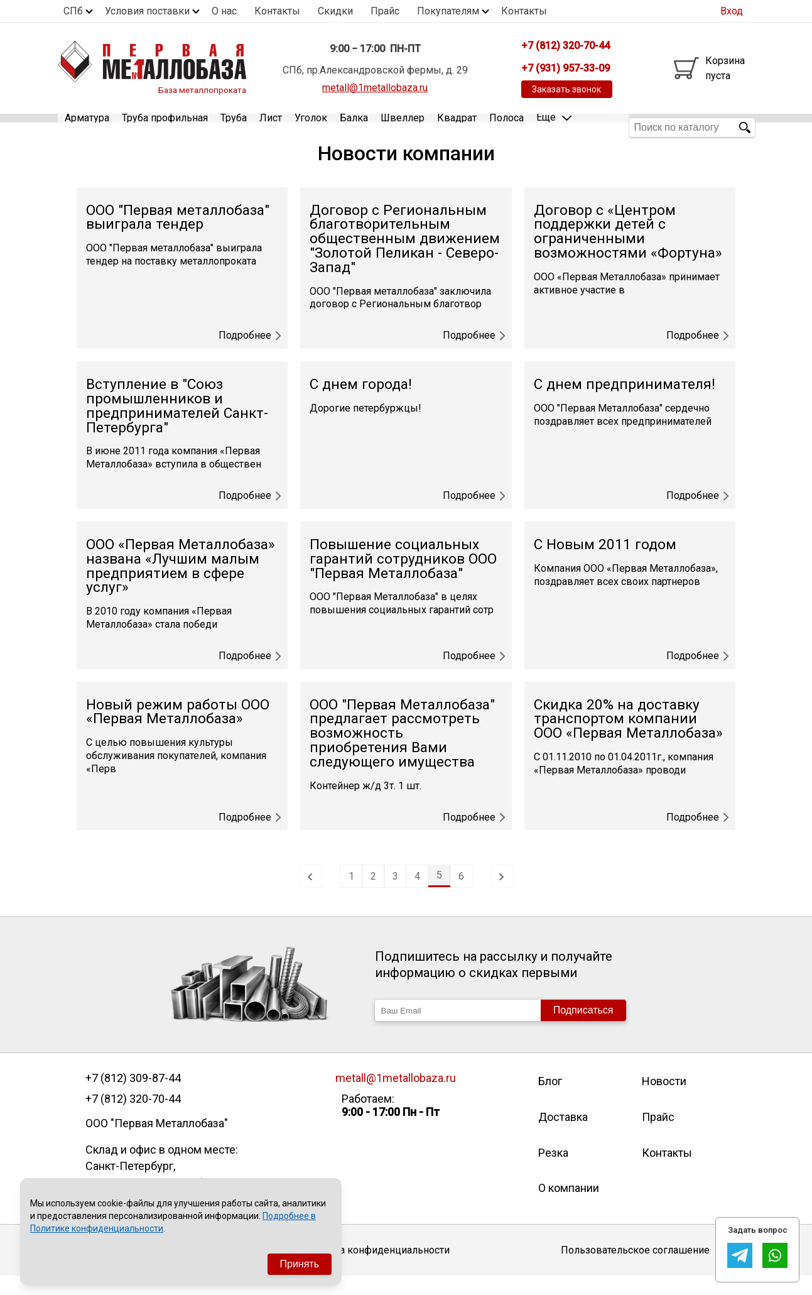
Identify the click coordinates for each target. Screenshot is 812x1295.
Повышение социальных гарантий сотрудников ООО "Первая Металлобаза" (403, 577)
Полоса (506, 127)
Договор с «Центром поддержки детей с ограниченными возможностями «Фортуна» (628, 250)
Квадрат (457, 127)
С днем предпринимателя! (624, 403)
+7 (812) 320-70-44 (133, 1118)
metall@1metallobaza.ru (375, 88)
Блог (550, 1099)
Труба (233, 127)
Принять (300, 1264)
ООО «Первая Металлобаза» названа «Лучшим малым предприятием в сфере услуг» (180, 584)
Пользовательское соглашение (635, 1268)
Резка (553, 1171)
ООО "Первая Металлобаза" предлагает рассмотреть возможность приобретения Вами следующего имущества (402, 751)
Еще (553, 127)
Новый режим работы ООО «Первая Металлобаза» (177, 730)
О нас (224, 11)
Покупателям (448, 11)
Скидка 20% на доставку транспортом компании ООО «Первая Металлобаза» (628, 737)
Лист (270, 127)
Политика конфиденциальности (375, 1268)
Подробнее (250, 354)
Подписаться (583, 1029)
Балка (354, 127)
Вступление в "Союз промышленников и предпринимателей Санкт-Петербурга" (177, 424)
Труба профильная (165, 127)
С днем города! (361, 403)
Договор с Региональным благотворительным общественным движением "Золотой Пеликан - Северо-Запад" (405, 257)
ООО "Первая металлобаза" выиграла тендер (177, 235)
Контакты (277, 11)
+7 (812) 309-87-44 (133, 1097)
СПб (73, 11)
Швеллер (403, 127)
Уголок (311, 127)
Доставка (563, 1135)
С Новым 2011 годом (605, 562)
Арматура (87, 127)
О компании (568, 1206)
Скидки (335, 11)
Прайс (385, 11)
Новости (664, 1099)
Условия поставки (147, 11)
